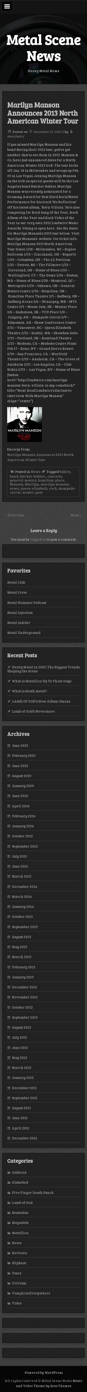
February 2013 (23, 967)
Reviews (19, 1252)
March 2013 (21, 956)
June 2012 (20, 1047)
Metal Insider (18, 622)
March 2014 (22, 896)
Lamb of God (22, 1202)
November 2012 (25, 997)
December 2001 (24, 1138)
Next (75, 514)
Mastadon (20, 1212)
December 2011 (24, 1087)
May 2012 (19, 1057)
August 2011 (21, 1108)
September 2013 (25, 926)
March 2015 (21, 876)
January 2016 (23, 826)
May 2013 (19, 946)
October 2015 (22, 836)
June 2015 (20, 866)
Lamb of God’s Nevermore (33, 711)
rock (53, 488)
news (14, 488)
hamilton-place (51, 480)
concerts (55, 476)
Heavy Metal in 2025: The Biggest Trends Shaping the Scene (43, 669)
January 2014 (23, 906)
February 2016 (23, 816)
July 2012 (19, 1037)
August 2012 (21, 1027)
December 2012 (24, 987)
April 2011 (20, 1128)
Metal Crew (17, 592)
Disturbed (20, 1182)
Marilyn (32, 484)
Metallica (20, 1232)
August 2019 (21, 775)
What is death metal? (29, 691)
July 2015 (19, 856)
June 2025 (20, 745)
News (35, 471)
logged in (38, 539)
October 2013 (22, 916)
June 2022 (20, 765)
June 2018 (20, 795)
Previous (16, 514)
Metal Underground (23, 632)
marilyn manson (55, 484)
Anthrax (19, 1172)
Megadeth (20, 1222)
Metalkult (14, 136)
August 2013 (21, 936)
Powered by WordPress (44, 1372)
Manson (16, 484)
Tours (16, 1273)
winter (28, 492)
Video (17, 1303)
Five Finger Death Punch (33, 1192)
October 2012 (22, 1007)
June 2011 (20, 1118)
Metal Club (16, 582)
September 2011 (24, 1097)
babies (65, 471)
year (39, 492)
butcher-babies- (33, 476)
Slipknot (19, 1263)
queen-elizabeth (34, 488)
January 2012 (23, 1077)
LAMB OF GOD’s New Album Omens (41, 701)
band (14, 476)
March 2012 (21, 1067)
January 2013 (23, 977)
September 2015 (25, 846)
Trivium (19, 1283)
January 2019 (23, 785)
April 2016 (21, 806)
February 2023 (23, 755)
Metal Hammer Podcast (26, 602)
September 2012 (25, 1017)
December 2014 (24, 886)
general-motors (23, 480)
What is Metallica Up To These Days (41, 681)
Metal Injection (20, 612)
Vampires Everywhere (31, 1293)
